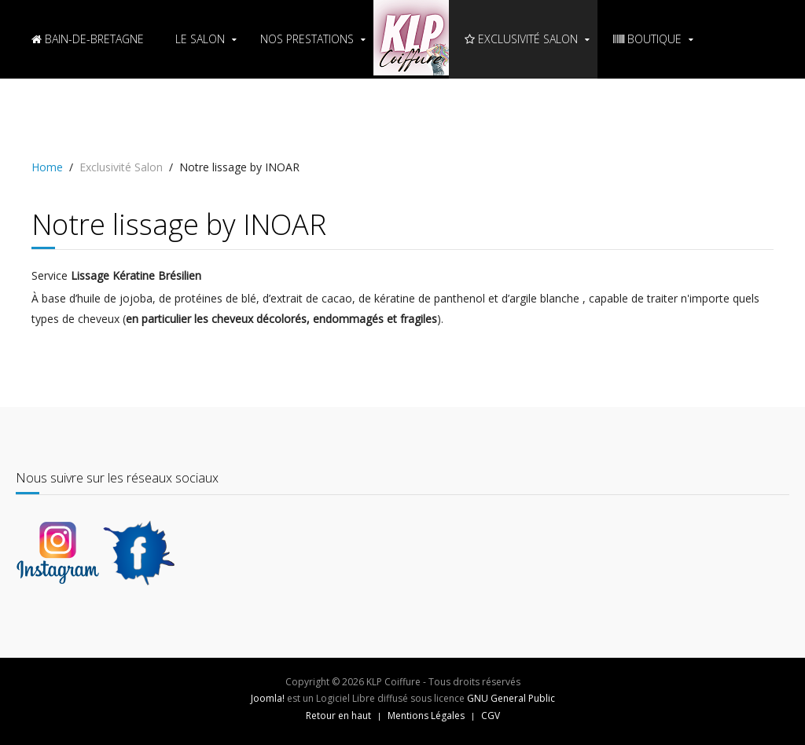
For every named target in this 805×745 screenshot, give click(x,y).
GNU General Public (511, 698)
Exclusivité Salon (521, 38)
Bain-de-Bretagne (87, 38)
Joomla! (268, 698)
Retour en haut (338, 715)
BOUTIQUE (647, 38)
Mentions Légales (426, 715)
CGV (490, 715)
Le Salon (200, 38)
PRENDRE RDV (73, 117)
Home (47, 167)
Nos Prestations (307, 38)
